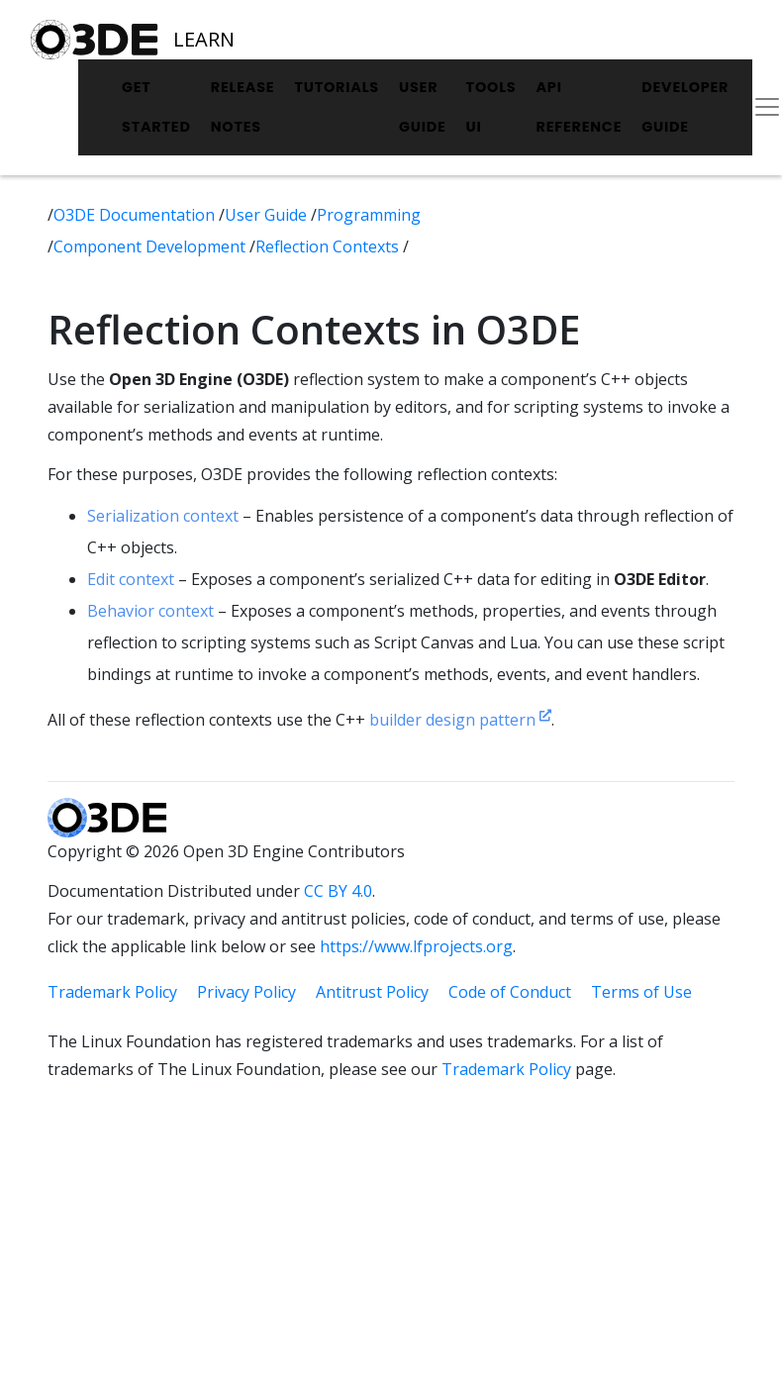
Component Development (151, 246)
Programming (369, 215)
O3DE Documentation (136, 215)
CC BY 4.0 (338, 891)
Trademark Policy (112, 992)
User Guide (422, 107)
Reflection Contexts (329, 246)
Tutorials (336, 87)
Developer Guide (685, 107)
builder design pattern (460, 720)
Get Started (156, 107)
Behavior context (150, 611)
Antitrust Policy (372, 992)
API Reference (579, 107)
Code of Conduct (509, 992)
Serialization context (163, 516)
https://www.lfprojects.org (416, 946)
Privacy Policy (246, 992)
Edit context (130, 579)
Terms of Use (641, 992)
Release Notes (243, 107)
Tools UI (491, 107)
